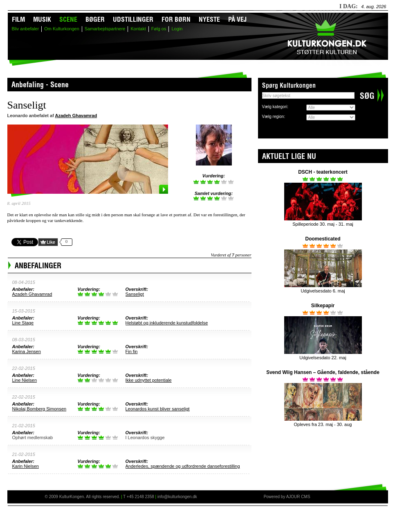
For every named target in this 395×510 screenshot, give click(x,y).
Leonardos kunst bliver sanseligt (158, 408)
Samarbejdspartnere (105, 28)
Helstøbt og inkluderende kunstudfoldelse (167, 322)
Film (18, 20)
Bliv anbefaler (25, 28)
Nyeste (209, 20)
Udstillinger (133, 20)
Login (176, 28)
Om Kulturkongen (61, 28)
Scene (68, 20)
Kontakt (138, 28)
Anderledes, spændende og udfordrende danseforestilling (183, 466)
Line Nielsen (24, 380)
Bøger (95, 20)
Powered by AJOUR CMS (287, 496)
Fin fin (132, 351)
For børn (176, 20)
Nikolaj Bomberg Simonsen (39, 408)
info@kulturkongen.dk (177, 496)
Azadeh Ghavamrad (76, 115)
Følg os (158, 28)
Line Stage (23, 322)
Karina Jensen (26, 351)
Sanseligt (135, 294)
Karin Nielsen (25, 466)
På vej (237, 20)
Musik (42, 20)
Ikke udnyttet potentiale (149, 380)
